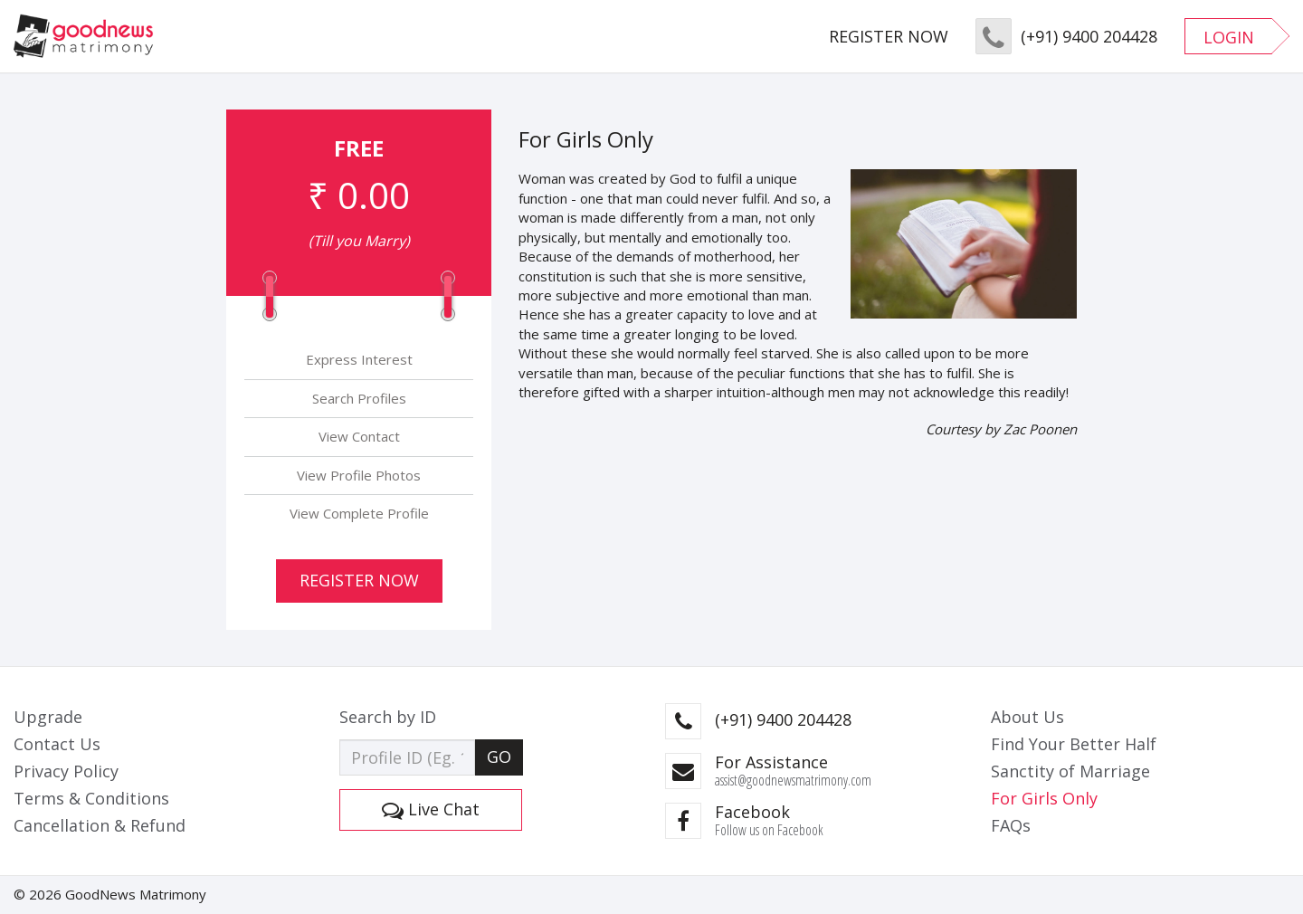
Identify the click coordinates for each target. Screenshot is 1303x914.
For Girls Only (1044, 798)
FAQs (1011, 825)
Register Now (359, 580)
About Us (1027, 717)
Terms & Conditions (91, 798)
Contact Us (57, 744)
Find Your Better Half (1073, 744)
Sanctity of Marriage (1070, 771)
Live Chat (431, 809)
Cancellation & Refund (99, 825)
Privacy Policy (66, 771)
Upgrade (48, 717)
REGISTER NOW (888, 36)
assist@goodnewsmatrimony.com (793, 780)
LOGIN (1228, 37)
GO (499, 756)
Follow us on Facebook (769, 830)
